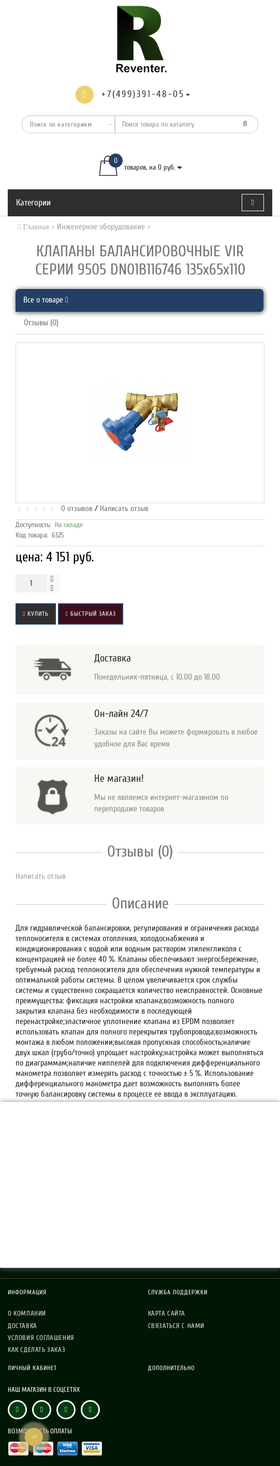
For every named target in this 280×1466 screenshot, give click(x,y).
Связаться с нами (176, 1326)
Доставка (22, 1326)
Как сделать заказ (36, 1349)
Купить (36, 613)
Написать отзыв (124, 508)
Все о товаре (45, 300)
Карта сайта (167, 1313)
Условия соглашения (41, 1337)
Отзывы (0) (41, 322)
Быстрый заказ (90, 613)
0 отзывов (75, 508)
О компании (27, 1313)
